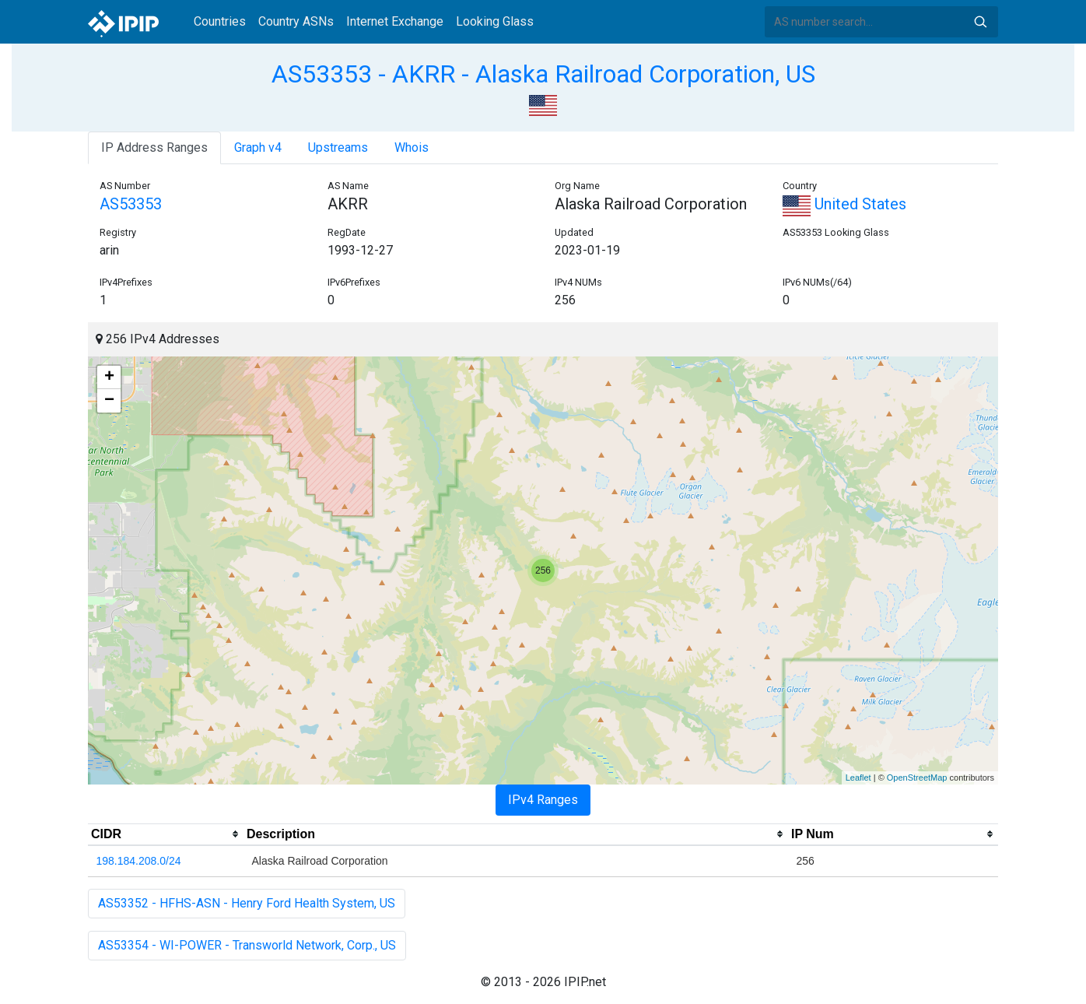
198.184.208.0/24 (138, 861)
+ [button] (109, 377)
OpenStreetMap (917, 777)
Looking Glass (495, 21)
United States (844, 204)
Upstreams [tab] (338, 147)
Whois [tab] (411, 147)
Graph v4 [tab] (258, 147)
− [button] (109, 400)
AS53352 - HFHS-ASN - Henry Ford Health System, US (246, 903)
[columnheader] (165, 834)
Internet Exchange (394, 21)
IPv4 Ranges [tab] (543, 799)
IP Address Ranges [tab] (154, 147)
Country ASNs (296, 21)
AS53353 (131, 204)
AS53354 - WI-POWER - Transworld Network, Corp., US (247, 945)
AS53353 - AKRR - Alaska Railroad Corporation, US (543, 74)
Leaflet (858, 777)
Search (980, 21)
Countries (220, 21)
